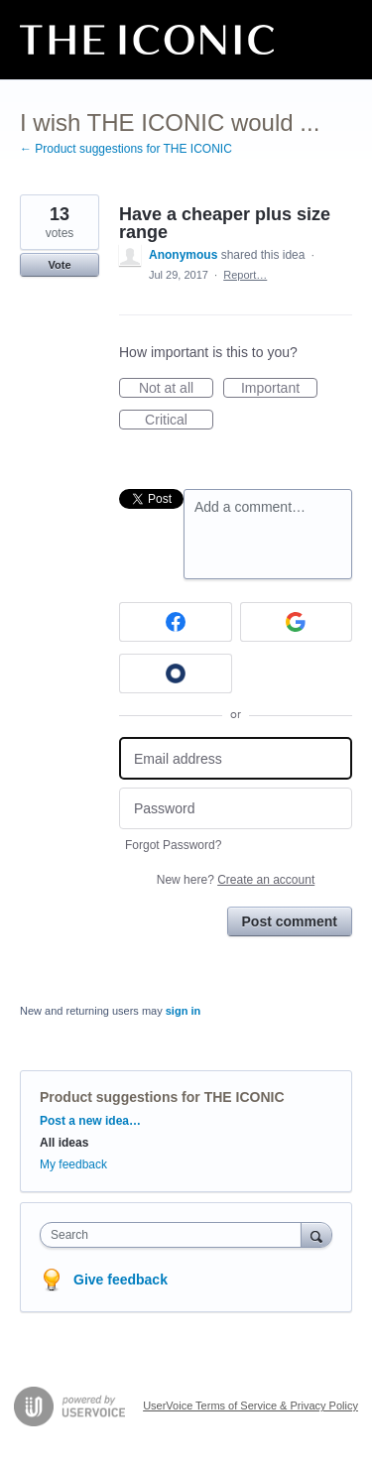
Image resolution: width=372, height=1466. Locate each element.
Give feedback (120, 1279)
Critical (179, 420)
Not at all (176, 389)
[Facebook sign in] (175, 622)
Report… (245, 275)
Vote (59, 265)
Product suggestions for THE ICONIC (162, 1097)
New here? (235, 880)
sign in (183, 1011)
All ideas (64, 1143)
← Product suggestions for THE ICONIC (126, 149)
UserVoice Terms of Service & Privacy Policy (250, 1405)
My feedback (73, 1164)
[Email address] (235, 758)
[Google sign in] (296, 622)
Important (279, 389)
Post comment (289, 921)
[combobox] (175, 1235)
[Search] (316, 1234)
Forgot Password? (173, 845)
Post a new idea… (90, 1121)
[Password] (235, 809)
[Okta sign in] (175, 673)
